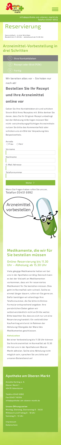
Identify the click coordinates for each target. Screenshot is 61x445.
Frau (11, 144)
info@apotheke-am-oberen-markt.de (23, 400)
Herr (21, 144)
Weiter (30, 182)
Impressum (11, 422)
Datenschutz (12, 425)
